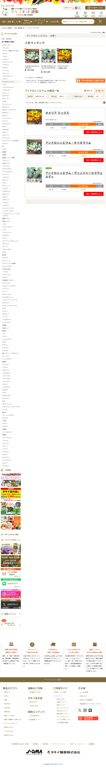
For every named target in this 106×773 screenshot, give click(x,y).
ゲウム (4, 183)
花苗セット (5, 328)
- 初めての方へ (60, 699)
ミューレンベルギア (8, 415)
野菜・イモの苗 (9, 716)
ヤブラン (5, 424)
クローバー (5, 180)
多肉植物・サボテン (8, 280)
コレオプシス (6, 191)
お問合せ (93, 16)
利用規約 (35, 744)
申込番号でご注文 (35, 692)
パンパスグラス (7, 339)
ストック (5, 246)
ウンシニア (5, 93)
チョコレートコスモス (8, 286)
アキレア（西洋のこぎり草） (10, 51)
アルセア (5, 79)
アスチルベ (5, 59)
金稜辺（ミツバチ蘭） (8, 157)
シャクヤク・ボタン (8, 211)
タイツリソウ (6, 275)
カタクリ (5, 132)
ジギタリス (5, 200)
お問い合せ (83, 696)
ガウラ (4, 127)
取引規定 (45, 744)
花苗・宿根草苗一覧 (19, 28)
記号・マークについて (77, 744)
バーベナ (5, 317)
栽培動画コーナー (35, 720)
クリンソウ (5, 174)
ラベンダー (5, 440)
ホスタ (4, 393)
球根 (5, 700)
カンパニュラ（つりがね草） (10, 141)
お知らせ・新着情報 (86, 700)
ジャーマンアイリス (8, 208)
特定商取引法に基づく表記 (20, 744)
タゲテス (5, 277)
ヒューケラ (5, 356)
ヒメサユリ (5, 348)
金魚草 (4, 155)
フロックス (5, 370)
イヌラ (4, 84)
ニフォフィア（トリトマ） (10, 300)
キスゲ (4, 149)
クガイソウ (5, 160)
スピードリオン (6, 249)
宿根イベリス (6, 221)
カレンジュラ (6, 138)
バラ (3, 334)
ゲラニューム (6, 186)
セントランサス (6, 266)
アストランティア (7, 62)
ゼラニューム (6, 261)
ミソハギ (5, 409)
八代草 (4, 421)
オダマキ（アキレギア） (9, 110)
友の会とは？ (33, 702)
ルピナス (5, 454)
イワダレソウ (6, 90)
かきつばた (5, 129)
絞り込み (54, 96)
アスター (5, 56)
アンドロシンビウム (8, 82)
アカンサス (5, 48)
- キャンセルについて (62, 717)
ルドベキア (5, 452)
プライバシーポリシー (59, 744)
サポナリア (5, 194)
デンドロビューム (7, 297)
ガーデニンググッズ (10, 723)
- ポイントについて (62, 708)
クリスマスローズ (7, 172)
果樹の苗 (7, 712)
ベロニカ (5, 384)
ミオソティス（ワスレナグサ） (11, 407)
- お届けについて (61, 702)
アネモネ (5, 68)
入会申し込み (33, 706)
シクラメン (5, 202)
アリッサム (5, 70)
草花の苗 (7, 704)
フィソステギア (6, 359)
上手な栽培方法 (34, 716)
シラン (4, 224)
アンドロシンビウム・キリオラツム (32, 67)
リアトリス (5, 443)
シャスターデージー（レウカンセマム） (10, 214)
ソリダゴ (5, 272)
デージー (5, 291)
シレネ (4, 230)
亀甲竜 (4, 152)
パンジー (5, 336)
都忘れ (4, 412)
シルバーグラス (6, 227)
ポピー (4, 401)
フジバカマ (5, 364)
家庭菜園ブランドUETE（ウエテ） (91, 704)
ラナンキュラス (6, 438)
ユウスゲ (5, 426)
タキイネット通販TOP (7, 28)
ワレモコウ (5, 466)
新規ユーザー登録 (60, 692)
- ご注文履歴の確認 (62, 722)
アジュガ (4, 53)
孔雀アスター (6, 163)
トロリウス (5, 303)
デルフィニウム (6, 294)
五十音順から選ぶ (8, 42)
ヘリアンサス (6, 376)
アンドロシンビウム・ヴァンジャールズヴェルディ (48, 68)
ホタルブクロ (6, 395)
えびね (4, 101)
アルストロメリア (7, 76)
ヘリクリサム (6, 379)
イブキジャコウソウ (8, 87)
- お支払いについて (62, 711)
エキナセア (5, 96)
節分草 (4, 255)
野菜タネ (7, 692)
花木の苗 (7, 708)
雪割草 (4, 435)
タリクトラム (6, 283)
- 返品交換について (62, 714)
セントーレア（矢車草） (9, 263)
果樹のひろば (8, 735)
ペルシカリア (6, 381)
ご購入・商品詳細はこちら (93, 132)
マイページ (58, 696)
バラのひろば (8, 731)
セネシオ (5, 258)
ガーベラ (5, 121)
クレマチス (5, 177)
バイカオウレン (6, 319)
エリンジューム (6, 104)
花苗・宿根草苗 (6, 39)
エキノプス (5, 98)
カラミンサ (5, 135)
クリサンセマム (6, 169)
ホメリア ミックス (62, 66)
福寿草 (4, 362)
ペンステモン (6, 387)
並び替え (30, 96)
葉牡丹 (4, 331)
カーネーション (6, 118)
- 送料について (60, 705)
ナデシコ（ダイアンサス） (10, 306)
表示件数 (90, 96)
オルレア (5, 115)
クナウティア (6, 166)
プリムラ (4, 367)
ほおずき (5, 390)
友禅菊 (4, 429)
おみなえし (5, 113)
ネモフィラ (5, 314)
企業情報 (91, 744)
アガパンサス (6, 45)
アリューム (5, 73)
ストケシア (5, 244)
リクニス (5, 446)
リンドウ (5, 449)
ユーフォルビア (6, 432)
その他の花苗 (6, 269)
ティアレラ (5, 289)
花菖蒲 (4, 325)
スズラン (5, 238)
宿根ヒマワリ (6, 218)
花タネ (6, 696)
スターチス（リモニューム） (10, 241)
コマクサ (5, 188)
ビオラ (4, 342)
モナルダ (5, 418)
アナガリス (5, 65)
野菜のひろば (8, 727)
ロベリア (5, 463)
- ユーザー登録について (63, 719)
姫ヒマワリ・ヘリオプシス (10, 353)
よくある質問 (84, 692)
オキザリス (5, 107)
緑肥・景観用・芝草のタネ (12, 719)
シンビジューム (6, 232)
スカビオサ (5, 235)
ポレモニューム (6, 404)
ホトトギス (5, 398)
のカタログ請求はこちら (12, 540)
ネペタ (4, 308)
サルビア (5, 197)
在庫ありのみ (77, 96)
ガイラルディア (6, 124)
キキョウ (5, 143)
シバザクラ (5, 205)
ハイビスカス (6, 322)
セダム (4, 252)
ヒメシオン (5, 350)
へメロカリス (6, 373)
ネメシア (5, 311)
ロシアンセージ (6, 460)
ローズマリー (6, 457)
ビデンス (5, 345)
